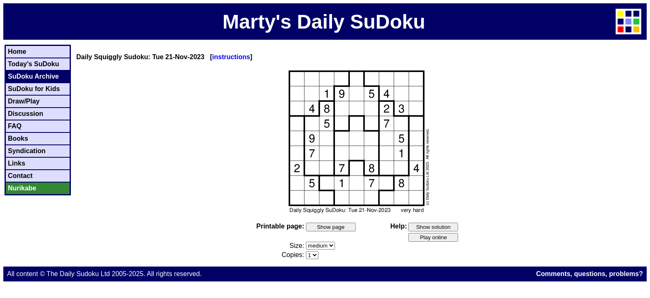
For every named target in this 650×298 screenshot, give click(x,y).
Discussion (25, 113)
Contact (20, 175)
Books (18, 138)
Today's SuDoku (33, 63)
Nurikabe (22, 188)
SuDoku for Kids (34, 88)
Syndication (27, 150)
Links (16, 163)
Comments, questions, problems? (589, 273)
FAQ (15, 126)
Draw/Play (23, 101)
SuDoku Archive (33, 76)
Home (17, 51)
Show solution (433, 227)
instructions (231, 56)
